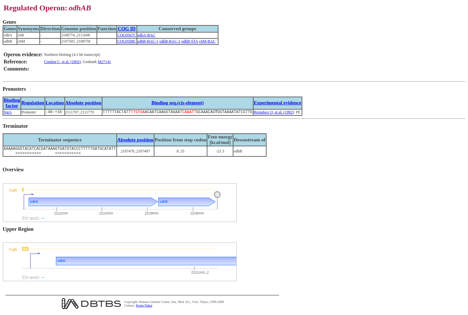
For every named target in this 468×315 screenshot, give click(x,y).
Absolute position (83, 102)
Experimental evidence (277, 102)
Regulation (32, 102)
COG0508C (126, 41)
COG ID (127, 28)
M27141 (104, 61)
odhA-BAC (146, 35)
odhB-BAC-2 (169, 41)
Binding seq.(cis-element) (177, 102)
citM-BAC (207, 41)
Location (55, 102)
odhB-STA (189, 41)
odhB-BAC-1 (148, 41)
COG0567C (126, 35)
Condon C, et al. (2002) (62, 61)
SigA (8, 112)
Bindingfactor (12, 103)
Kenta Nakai (144, 308)
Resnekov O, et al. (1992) (274, 112)
